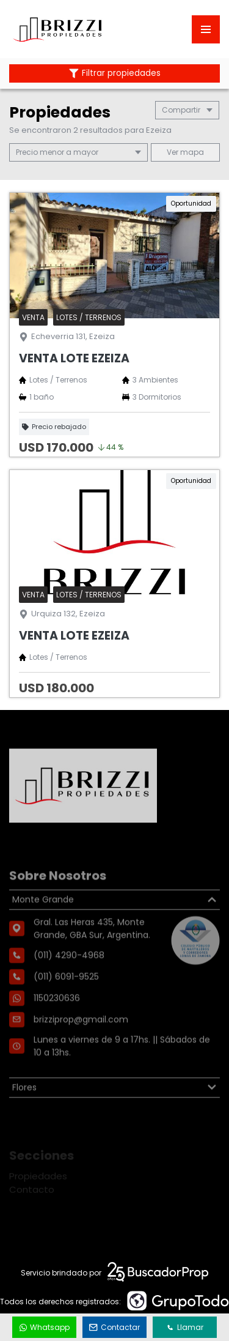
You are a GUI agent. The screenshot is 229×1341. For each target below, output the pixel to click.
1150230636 (57, 1030)
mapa (185, 152)
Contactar (114, 1327)
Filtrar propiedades (115, 73)
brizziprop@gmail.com (81, 1051)
